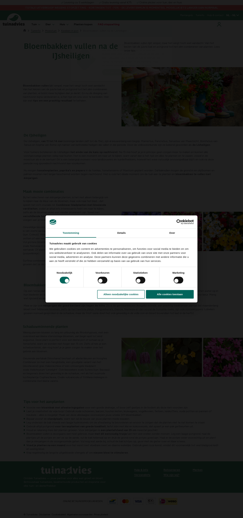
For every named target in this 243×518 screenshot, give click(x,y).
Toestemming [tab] (71, 232)
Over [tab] (172, 232)
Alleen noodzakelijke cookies (121, 294)
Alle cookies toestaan (170, 294)
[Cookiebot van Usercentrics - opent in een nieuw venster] (179, 222)
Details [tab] (121, 232)
